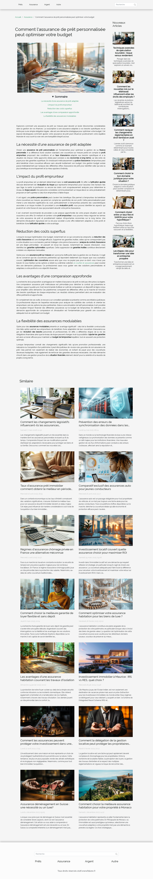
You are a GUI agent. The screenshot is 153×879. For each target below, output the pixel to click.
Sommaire (61, 96)
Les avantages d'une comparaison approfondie (60, 112)
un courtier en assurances (83, 263)
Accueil (18, 17)
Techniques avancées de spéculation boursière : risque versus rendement (123, 52)
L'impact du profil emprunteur (60, 105)
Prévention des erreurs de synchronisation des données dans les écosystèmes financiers (103, 425)
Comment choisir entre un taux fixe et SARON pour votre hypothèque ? (123, 216)
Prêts (20, 5)
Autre (58, 5)
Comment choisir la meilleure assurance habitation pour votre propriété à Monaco (105, 805)
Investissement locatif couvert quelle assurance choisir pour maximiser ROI (103, 551)
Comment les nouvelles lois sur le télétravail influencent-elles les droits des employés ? (123, 91)
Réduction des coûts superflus (59, 109)
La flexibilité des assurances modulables (59, 116)
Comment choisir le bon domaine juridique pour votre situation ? (124, 177)
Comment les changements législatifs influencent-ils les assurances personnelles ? (44, 425)
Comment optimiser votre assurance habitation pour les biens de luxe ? (102, 614)
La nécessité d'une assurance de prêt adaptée (59, 101)
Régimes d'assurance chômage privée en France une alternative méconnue (46, 551)
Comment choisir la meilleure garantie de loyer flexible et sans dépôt (46, 614)
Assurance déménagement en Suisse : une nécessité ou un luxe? (44, 805)
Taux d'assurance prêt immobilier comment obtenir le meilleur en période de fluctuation (45, 489)
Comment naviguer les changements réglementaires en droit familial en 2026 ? (123, 135)
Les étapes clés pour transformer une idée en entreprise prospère (123, 255)
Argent (47, 5)
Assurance (33, 5)
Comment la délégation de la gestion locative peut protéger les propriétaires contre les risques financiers (104, 744)
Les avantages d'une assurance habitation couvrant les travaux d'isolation (47, 678)
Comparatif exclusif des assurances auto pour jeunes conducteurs (105, 487)
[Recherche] (126, 5)
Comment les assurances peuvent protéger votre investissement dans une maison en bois (45, 744)
